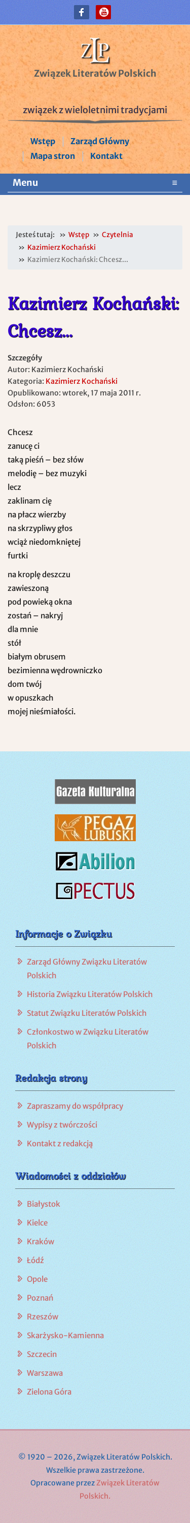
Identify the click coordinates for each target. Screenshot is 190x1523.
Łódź (35, 1260)
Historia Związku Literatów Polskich (90, 994)
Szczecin (42, 1354)
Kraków (40, 1241)
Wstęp (42, 141)
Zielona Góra (49, 1392)
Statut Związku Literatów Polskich (87, 1013)
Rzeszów (42, 1316)
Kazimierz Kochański (82, 381)
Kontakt (106, 156)
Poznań (40, 1298)
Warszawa (45, 1373)
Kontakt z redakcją (60, 1143)
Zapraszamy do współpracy (75, 1106)
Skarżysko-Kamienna (65, 1335)
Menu (95, 183)
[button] (81, 12)
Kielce (37, 1223)
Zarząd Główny (99, 141)
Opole (37, 1279)
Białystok (43, 1204)
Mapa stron (52, 156)
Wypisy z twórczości (62, 1125)
